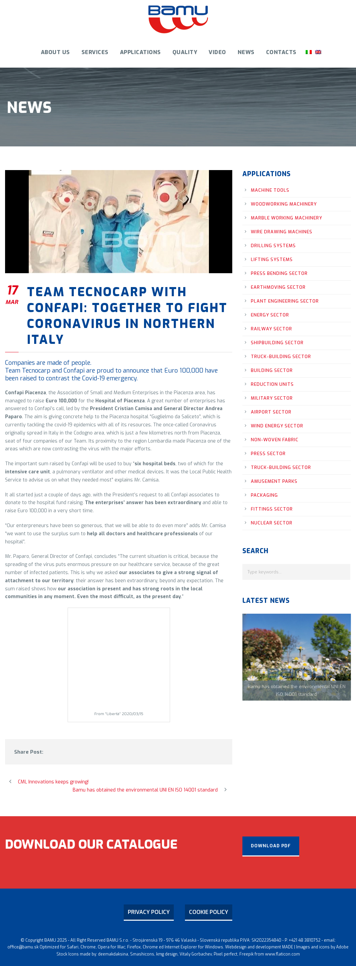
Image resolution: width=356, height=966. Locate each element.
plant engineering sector (285, 301)
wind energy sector (277, 426)
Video (217, 52)
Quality (184, 52)
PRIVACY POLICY (149, 912)
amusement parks (274, 481)
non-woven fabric (275, 440)
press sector (268, 453)
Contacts (281, 52)
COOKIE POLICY (208, 912)
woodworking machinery (284, 204)
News (246, 52)
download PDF (271, 846)
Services (95, 52)
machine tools (270, 190)
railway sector (271, 329)
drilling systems (273, 246)
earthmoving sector (278, 287)
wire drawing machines (281, 232)
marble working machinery (286, 218)
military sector (272, 398)
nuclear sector (271, 523)
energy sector (270, 315)
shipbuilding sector (277, 343)
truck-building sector (281, 356)
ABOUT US (55, 52)
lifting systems (272, 259)
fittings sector (272, 509)
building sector (272, 370)
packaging (264, 495)
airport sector (271, 412)
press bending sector (279, 273)
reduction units (272, 384)
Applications (140, 52)
